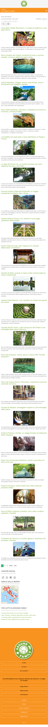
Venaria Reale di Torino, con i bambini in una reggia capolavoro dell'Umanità (20, 219)
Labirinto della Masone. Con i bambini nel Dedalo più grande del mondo (24, 301)
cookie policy (24, 712)
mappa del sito (24, 716)
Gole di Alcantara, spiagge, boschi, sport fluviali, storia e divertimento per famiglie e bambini (22, 83)
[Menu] (46, 11)
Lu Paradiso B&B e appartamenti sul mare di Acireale (16, 617)
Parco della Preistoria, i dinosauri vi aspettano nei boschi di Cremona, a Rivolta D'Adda (23, 111)
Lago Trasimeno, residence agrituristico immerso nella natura (18, 615)
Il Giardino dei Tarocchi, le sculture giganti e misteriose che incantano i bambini (23, 539)
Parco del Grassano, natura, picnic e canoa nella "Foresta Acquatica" (23, 356)
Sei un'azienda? (24, 670)
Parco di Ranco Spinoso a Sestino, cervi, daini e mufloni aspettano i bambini (22, 512)
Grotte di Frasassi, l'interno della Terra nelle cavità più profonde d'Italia (21, 487)
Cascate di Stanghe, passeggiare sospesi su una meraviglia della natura (23, 408)
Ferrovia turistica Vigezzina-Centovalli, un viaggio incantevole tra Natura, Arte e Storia (19, 192)
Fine (15, 565)
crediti (24, 722)
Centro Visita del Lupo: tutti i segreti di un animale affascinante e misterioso (20, 247)
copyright (24, 700)
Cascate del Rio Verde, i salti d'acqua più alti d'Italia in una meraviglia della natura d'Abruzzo (23, 328)
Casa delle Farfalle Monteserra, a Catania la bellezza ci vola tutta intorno (24, 29)
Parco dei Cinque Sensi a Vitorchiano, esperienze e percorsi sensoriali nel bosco (24, 383)
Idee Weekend (24, 694)
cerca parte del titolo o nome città (10, 19)
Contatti (24, 662)
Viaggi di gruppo (24, 690)
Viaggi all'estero (24, 686)
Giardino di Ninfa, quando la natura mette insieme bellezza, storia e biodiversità (23, 274)
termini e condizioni (24, 708)
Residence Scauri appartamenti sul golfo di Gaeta (15, 619)
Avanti (10, 565)
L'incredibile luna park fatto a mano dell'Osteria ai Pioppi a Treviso (23, 138)
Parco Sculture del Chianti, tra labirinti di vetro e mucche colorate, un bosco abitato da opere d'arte (22, 56)
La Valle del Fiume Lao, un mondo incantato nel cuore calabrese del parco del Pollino (21, 165)
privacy (24, 704)
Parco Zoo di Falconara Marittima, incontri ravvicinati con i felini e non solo (23, 461)
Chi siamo (23, 666)
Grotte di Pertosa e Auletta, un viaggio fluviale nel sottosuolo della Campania (24, 434)
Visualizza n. (39, 19)
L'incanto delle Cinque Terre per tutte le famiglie (14, 613)
